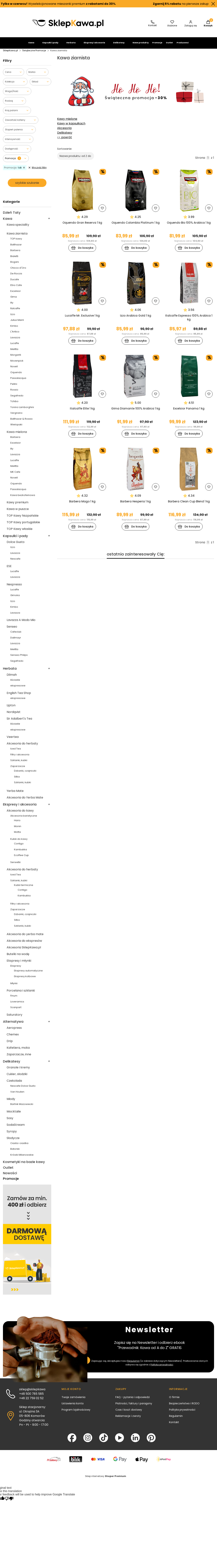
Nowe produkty (141, 45)
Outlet (169, 45)
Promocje (157, 45)
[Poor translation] (9, 1502)
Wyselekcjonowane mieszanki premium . (59, 4)
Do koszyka (82, 251)
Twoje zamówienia (73, 1400)
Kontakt (174, 1425)
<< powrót (64, 140)
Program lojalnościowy (76, 1413)
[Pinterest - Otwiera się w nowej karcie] (151, 1440)
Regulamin (133, 1364)
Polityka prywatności (182, 1413)
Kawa (31, 45)
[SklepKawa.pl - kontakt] (152, 27)
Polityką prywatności (161, 1367)
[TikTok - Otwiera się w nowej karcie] (103, 1440)
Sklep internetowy (105, 1479)
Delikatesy (118, 45)
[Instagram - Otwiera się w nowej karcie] (87, 1440)
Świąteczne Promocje (34, 53)
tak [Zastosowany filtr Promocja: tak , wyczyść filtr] (14, 171)
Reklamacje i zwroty (128, 1419)
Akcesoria (64, 131)
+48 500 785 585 (31, 1397)
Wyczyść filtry (37, 170)
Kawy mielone (67, 122)
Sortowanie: (64, 152)
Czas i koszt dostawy (128, 1413)
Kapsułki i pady (50, 45)
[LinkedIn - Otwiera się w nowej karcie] (135, 1440)
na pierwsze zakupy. (183, 4)
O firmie (174, 1400)
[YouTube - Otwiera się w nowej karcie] (119, 1440)
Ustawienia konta (73, 1406)
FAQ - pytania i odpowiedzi (132, 1400)
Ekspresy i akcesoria (94, 45)
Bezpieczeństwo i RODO (184, 1406)
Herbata (71, 45)
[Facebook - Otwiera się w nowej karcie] (71, 1440)
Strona (200, 161)
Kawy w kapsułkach (71, 126)
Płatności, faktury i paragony (133, 1406)
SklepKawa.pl (10, 53)
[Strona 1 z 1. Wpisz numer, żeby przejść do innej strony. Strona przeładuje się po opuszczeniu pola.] (208, 161)
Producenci (183, 45)
